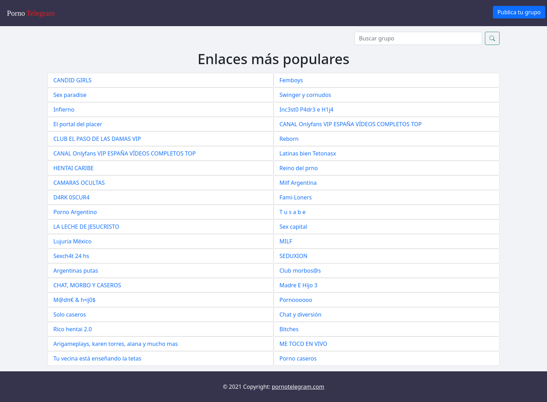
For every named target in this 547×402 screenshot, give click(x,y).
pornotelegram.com (298, 386)
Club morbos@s (300, 270)
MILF (285, 241)
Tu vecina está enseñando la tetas (97, 358)
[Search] (418, 38)
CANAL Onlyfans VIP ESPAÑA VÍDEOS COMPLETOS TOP (350, 124)
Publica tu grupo (519, 12)
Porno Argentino (75, 212)
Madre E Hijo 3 (298, 285)
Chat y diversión (300, 314)
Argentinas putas (75, 270)
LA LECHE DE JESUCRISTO (86, 226)
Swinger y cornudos (305, 95)
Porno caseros (298, 358)
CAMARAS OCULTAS (79, 183)
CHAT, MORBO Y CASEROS (87, 285)
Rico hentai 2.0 (72, 329)
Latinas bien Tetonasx (307, 153)
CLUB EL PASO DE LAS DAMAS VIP (97, 139)
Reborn (289, 139)
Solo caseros (69, 314)
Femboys (291, 80)
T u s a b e (292, 212)
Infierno (63, 109)
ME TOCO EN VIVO (303, 344)
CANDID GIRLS (72, 80)
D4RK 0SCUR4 (71, 197)
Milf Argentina (298, 183)
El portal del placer (77, 124)
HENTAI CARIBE (73, 168)
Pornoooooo (295, 300)
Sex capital (293, 226)
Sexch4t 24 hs (71, 256)
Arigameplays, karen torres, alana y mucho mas (115, 344)
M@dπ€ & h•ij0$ (74, 300)
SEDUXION (293, 256)
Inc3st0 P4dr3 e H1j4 (306, 109)
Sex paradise (70, 95)
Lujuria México (72, 241)
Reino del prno (298, 168)
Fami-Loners (295, 197)
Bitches (289, 329)
